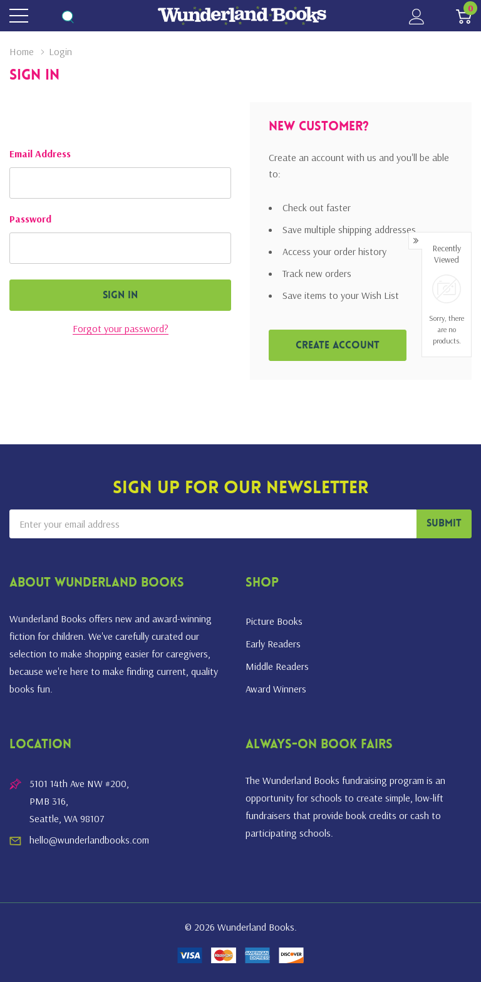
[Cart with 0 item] (464, 16)
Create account (338, 346)
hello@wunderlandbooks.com (89, 839)
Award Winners (276, 688)
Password (30, 218)
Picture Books (274, 621)
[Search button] (67, 16)
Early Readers (273, 643)
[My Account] (417, 16)
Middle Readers (277, 666)
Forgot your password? (120, 328)
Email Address (40, 153)
